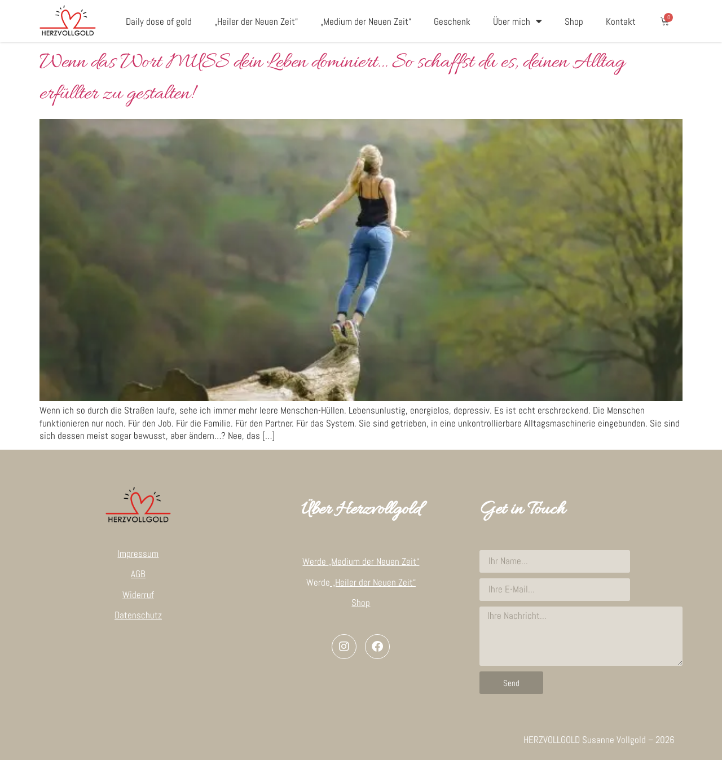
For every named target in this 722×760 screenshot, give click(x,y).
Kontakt (621, 21)
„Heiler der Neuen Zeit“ (256, 21)
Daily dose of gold (159, 21)
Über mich (517, 21)
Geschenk (452, 21)
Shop (574, 21)
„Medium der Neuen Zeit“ (365, 21)
